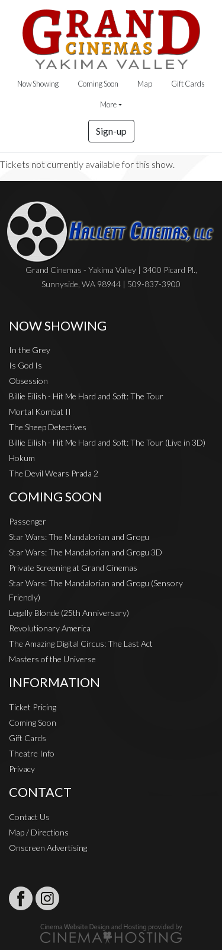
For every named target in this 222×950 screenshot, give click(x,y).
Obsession (28, 381)
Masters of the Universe (52, 659)
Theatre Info (31, 753)
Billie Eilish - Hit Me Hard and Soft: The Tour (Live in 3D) (107, 442)
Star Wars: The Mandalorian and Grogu (79, 537)
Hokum (22, 458)
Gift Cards (188, 83)
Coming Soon (98, 83)
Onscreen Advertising (48, 848)
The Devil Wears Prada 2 (53, 473)
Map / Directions (39, 832)
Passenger (27, 521)
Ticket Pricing (32, 707)
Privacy (22, 769)
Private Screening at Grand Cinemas (73, 568)
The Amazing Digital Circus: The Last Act (81, 643)
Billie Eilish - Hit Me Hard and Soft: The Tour (86, 396)
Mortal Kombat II (40, 411)
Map (144, 83)
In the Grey (29, 350)
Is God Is (25, 365)
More (108, 104)
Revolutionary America (50, 628)
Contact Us (29, 817)
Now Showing (38, 83)
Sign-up (111, 130)
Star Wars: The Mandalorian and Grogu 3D (85, 552)
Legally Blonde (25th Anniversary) (69, 613)
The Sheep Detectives (47, 427)
